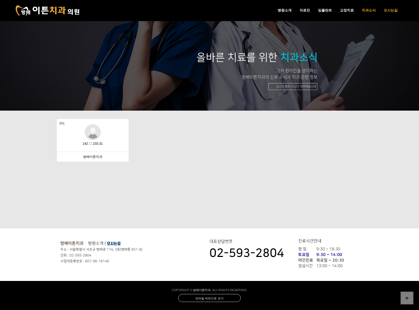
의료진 (305, 10)
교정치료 (347, 10)
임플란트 (325, 10)
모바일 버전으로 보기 (209, 298)
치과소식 (369, 10)
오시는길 (391, 10)
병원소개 (285, 10)
